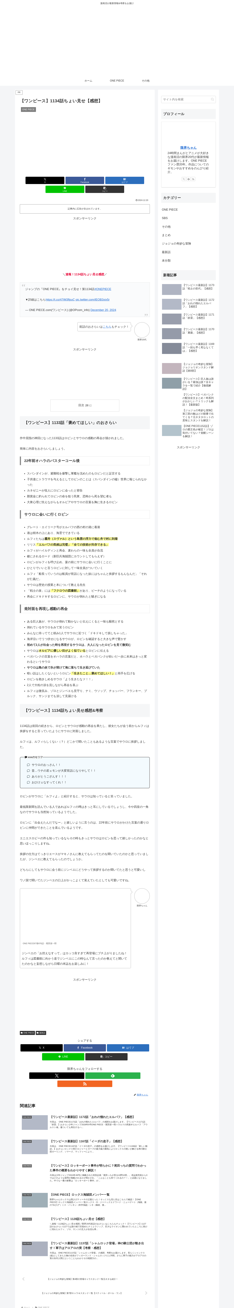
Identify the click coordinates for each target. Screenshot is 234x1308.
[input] (188, 99)
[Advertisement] (85, 234)
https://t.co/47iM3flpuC (60, 290)
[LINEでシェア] (106, 180)
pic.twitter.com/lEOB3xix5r (93, 290)
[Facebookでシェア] (63, 180)
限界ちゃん (188, 147)
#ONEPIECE (102, 280)
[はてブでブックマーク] (84, 180)
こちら (107, 317)
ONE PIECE (27, 1024)
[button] (128, 180)
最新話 (41, 1024)
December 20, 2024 (103, 301)
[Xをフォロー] (77, 1066)
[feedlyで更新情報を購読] (85, 1066)
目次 (81, 396)
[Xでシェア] (41, 180)
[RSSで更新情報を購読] (92, 1066)
